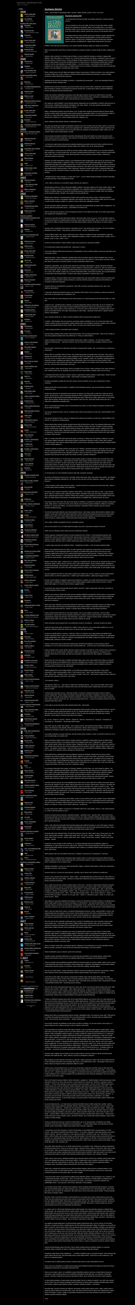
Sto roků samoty (29, 624)
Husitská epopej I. (30, 310)
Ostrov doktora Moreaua (32, 406)
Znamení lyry (28, 61)
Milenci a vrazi (28, 96)
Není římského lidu (30, 70)
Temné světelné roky (30, 366)
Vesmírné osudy (29, 651)
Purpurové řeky (29, 30)
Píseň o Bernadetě (30, 821)
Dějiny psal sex (29, 928)
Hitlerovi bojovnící (30, 580)
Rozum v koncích (29, 279)
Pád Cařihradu (28, 435)
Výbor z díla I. (28, 510)
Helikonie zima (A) (30, 138)
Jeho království (29, 790)
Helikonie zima (28, 750)
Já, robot (27, 817)
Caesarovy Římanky (30, 530)
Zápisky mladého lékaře (31, 785)
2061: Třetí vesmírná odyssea (29, 544)
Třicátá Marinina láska (31, 206)
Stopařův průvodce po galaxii (29, 831)
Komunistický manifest (31, 953)
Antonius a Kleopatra (31, 196)
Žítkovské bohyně (29, 780)
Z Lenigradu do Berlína (31, 555)
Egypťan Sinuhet (29, 565)
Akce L (26, 857)
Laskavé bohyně (29, 882)
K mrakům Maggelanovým (32, 86)
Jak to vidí (27, 260)
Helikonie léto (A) (29, 143)
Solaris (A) (27, 270)
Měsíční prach (28, 902)
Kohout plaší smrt (30, 314)
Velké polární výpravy (31, 420)
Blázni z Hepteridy (30, 189)
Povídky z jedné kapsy (31, 449)
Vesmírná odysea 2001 (31, 700)
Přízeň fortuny (28, 575)
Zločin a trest (28, 246)
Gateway (27, 229)
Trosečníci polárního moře (32, 124)
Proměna (27, 319)
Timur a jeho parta (30, 153)
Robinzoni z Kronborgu (31, 305)
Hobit (26, 163)
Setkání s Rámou (29, 878)
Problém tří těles (29, 520)
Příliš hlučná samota (30, 719)
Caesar (26, 515)
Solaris (26, 960)
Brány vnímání (28, 923)
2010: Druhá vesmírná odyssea (29, 679)
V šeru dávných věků (30, 184)
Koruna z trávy (28, 665)
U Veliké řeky (28, 444)
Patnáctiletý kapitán (30, 115)
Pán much (27, 636)
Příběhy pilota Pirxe (30, 275)
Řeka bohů (27, 887)
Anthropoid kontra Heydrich (29, 492)
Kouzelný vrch (28, 990)
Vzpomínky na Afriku (30, 173)
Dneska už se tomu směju (32, 551)
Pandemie (27, 600)
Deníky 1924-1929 (29, 251)
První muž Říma (29, 735)
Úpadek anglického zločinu (28, 795)
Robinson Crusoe (29, 241)
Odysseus (27, 35)
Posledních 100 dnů (30, 539)
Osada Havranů (29, 459)
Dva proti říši (28, 487)
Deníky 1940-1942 (29, 14)
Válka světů (28, 415)
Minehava (27, 82)
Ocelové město (29, 91)
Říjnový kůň (28, 425)
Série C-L (27, 376)
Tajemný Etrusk (29, 695)
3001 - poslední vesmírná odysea (30, 284)
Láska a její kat (29, 970)
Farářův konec (28, 401)
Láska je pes (28, 939)
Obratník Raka (28, 775)
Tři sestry (27, 331)
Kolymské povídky (30, 45)
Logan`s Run (28, 595)
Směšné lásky (28, 995)
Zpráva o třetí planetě (31, 342)
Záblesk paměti (29, 54)
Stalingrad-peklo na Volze (32, 605)
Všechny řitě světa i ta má (32, 943)
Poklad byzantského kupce (28, 75)
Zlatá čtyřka (28, 371)
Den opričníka (28, 290)
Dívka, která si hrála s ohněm (29, 480)
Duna (26, 610)
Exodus (26, 590)
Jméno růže (28, 873)
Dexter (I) (27, 907)
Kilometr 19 (28, 356)
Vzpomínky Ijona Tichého (32, 148)
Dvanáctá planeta (29, 807)
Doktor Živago (28, 770)
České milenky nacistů (31, 585)
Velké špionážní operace (32, 411)
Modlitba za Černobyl (31, 660)
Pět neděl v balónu (30, 347)
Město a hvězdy (29, 620)
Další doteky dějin (30, 391)
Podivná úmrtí (28, 386)
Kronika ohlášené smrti (31, 615)
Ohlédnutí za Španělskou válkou (30, 862)
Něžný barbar (28, 674)
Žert (25, 631)
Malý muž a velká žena (31, 105)
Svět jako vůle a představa (32, 1000)
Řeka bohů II (28, 812)
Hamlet (26, 430)
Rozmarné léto (28, 255)
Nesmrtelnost (28, 525)
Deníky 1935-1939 (29, 40)
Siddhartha (27, 843)
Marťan (26, 911)
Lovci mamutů (28, 463)
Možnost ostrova (29, 224)
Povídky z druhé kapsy (31, 439)
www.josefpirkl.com (31, 1005)
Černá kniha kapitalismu (31, 724)
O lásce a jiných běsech (31, 686)
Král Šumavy (28, 326)
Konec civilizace (29, 916)
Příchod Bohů (28, 892)
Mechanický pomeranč (31, 755)
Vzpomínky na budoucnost (28, 335)
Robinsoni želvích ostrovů (32, 101)
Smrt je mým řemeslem (31, 570)
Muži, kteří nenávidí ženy (32, 731)
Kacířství (27, 965)
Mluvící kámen (28, 158)
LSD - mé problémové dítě (32, 848)
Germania (27, 655)
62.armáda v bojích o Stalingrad (30, 504)
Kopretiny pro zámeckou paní (29, 234)
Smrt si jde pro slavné (31, 361)
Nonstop (27, 381)
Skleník (26, 300)
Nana (26, 765)
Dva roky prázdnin (30, 641)
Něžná (26, 932)
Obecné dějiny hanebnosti (32, 948)
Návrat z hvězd (29, 868)
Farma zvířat (28, 740)
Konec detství (28, 838)
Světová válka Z (29, 646)
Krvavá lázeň (28, 295)
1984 (25, 853)
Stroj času (27, 453)
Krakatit (26, 761)
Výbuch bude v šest (30, 168)
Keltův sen (27, 499)
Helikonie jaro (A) (29, 211)
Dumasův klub (28, 49)
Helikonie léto (28, 802)
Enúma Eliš (27, 826)
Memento (27, 468)
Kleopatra (27, 120)
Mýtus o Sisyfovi (29, 201)
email (31, 1006)
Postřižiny (27, 714)
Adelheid (27, 66)
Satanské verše (29, 690)
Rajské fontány (29, 670)
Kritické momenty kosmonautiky (30, 704)
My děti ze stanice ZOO (31, 535)
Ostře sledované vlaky (31, 709)
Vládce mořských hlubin (31, 396)
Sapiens (26, 352)
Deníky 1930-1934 (29, 110)
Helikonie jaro (28, 897)
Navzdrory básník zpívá (31, 475)
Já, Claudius (28, 19)
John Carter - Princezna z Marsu (30, 131)
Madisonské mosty (30, 265)
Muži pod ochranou (30, 560)
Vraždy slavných (29, 745)
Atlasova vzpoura (29, 180)
